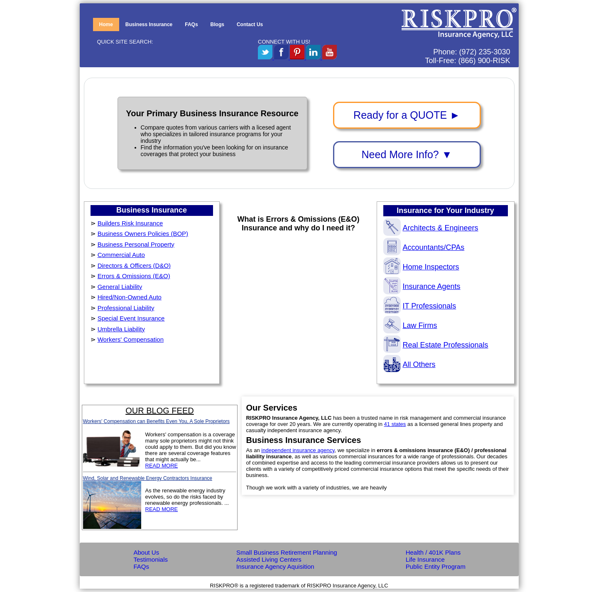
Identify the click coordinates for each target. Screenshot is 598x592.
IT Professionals (419, 306)
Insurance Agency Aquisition (275, 566)
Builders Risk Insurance (130, 223)
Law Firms (410, 325)
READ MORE (161, 465)
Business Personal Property (136, 244)
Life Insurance (425, 559)
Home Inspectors (421, 267)
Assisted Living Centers (268, 559)
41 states (395, 424)
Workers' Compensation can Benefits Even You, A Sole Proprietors (156, 421)
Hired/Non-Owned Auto (130, 297)
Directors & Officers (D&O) (134, 265)
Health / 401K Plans (433, 552)
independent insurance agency (297, 450)
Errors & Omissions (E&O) (134, 275)
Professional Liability (126, 307)
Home (106, 24)
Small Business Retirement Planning (286, 552)
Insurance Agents (422, 286)
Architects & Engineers (430, 228)
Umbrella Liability (121, 329)
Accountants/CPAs (424, 247)
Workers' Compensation (131, 339)
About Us (146, 552)
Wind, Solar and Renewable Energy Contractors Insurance (148, 478)
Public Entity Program (436, 566)
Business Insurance (148, 24)
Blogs (217, 24)
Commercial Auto (121, 254)
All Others (409, 364)
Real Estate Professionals (435, 345)
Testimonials (151, 559)
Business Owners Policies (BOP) (143, 233)
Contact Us (250, 24)
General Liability (120, 286)
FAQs (191, 24)
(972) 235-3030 (484, 52)
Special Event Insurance (131, 318)
